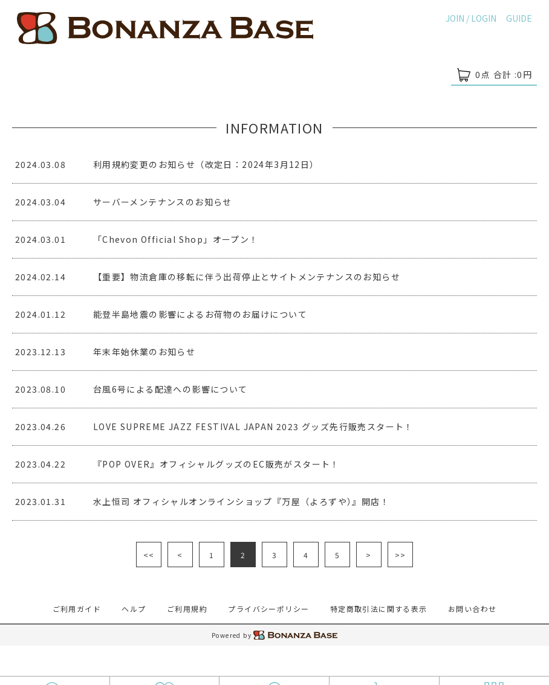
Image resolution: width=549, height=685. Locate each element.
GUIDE (519, 18)
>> (400, 555)
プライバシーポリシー (268, 608)
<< (149, 555)
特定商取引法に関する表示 (378, 608)
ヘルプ (134, 608)
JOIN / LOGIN (471, 18)
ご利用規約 (187, 608)
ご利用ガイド (77, 608)
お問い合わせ (472, 608)
